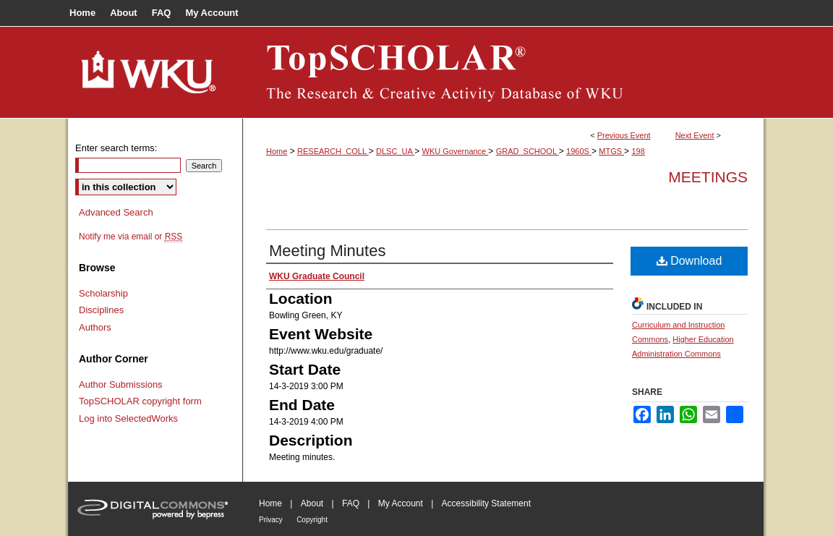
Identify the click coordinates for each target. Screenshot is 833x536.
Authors (95, 327)
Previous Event (624, 135)
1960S (578, 151)
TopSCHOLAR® (503, 72)
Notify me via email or (130, 236)
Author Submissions (121, 384)
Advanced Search (116, 212)
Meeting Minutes (327, 251)
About (312, 503)
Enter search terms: (116, 147)
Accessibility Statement (486, 503)
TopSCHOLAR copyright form (140, 401)
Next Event (694, 135)
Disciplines (101, 310)
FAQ (350, 503)
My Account (400, 503)
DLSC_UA (395, 151)
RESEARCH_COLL (333, 151)
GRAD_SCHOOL (527, 151)
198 (637, 151)
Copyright (312, 520)
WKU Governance (455, 151)
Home (276, 151)
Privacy (271, 520)
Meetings (708, 177)
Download (689, 261)
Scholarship (103, 293)
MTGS (611, 151)
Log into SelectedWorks (128, 418)
